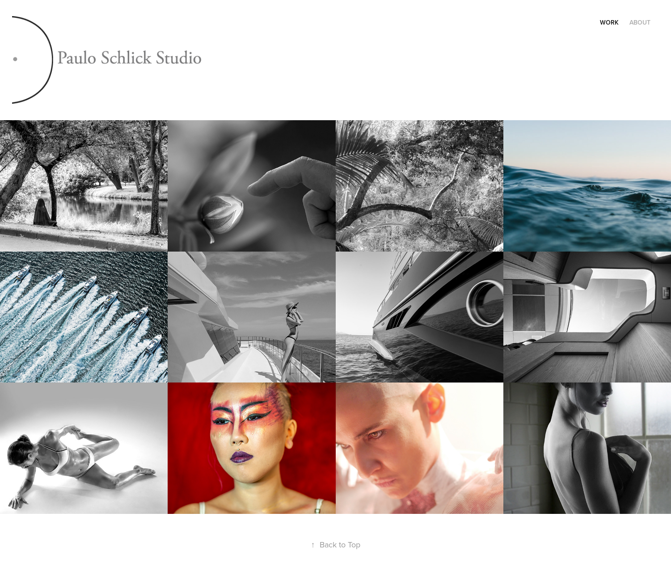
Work (609, 22)
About (639, 22)
